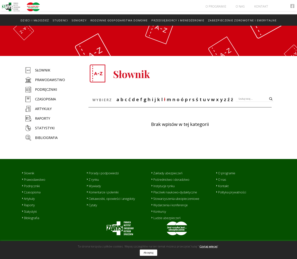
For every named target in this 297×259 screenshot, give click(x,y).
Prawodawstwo (50, 80)
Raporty (42, 118)
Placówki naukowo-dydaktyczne (177, 192)
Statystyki (45, 128)
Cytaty (93, 205)
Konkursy (160, 211)
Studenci (60, 20)
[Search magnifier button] (271, 99)
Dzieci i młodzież (34, 20)
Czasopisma (45, 99)
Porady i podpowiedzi (105, 173)
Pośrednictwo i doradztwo (173, 179)
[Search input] (252, 99)
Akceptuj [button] (148, 252)
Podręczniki (46, 89)
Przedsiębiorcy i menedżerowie (177, 20)
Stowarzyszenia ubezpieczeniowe (178, 198)
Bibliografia (46, 137)
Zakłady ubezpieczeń (169, 173)
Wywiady (95, 186)
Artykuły (43, 108)
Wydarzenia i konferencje (172, 205)
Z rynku (94, 179)
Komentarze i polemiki (106, 192)
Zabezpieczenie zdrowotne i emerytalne (242, 20)
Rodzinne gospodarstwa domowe (119, 20)
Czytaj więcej (208, 246)
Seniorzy (79, 20)
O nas (240, 7)
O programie (215, 7)
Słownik (42, 70)
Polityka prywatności (233, 192)
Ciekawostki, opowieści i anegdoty (114, 198)
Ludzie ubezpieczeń (168, 218)
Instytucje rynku (165, 186)
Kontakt (261, 7)
